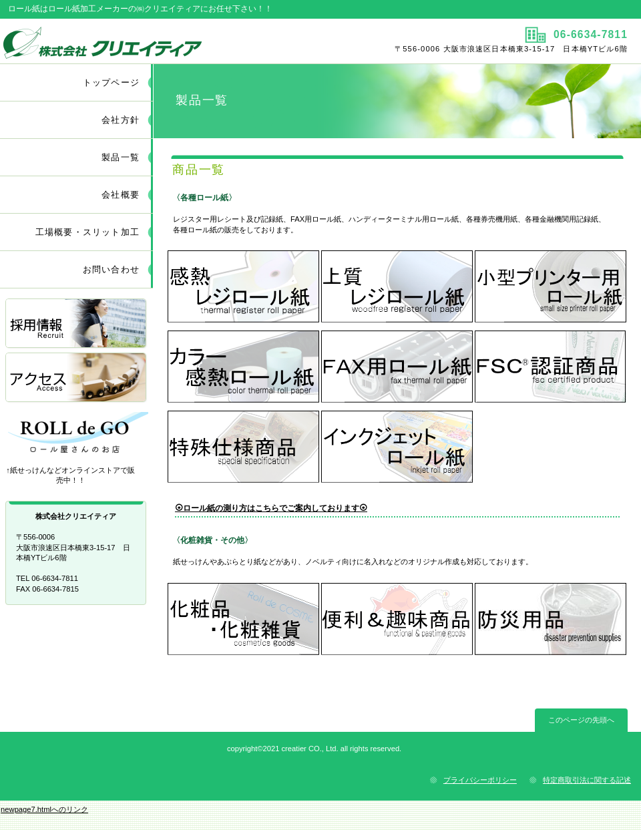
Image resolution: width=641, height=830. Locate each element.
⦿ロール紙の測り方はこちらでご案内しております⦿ (271, 508)
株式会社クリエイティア (158, 41)
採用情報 (76, 324)
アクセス (76, 378)
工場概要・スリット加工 (87, 232)
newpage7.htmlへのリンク (44, 809)
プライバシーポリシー (480, 780)
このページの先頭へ (581, 720)
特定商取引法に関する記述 (587, 780)
